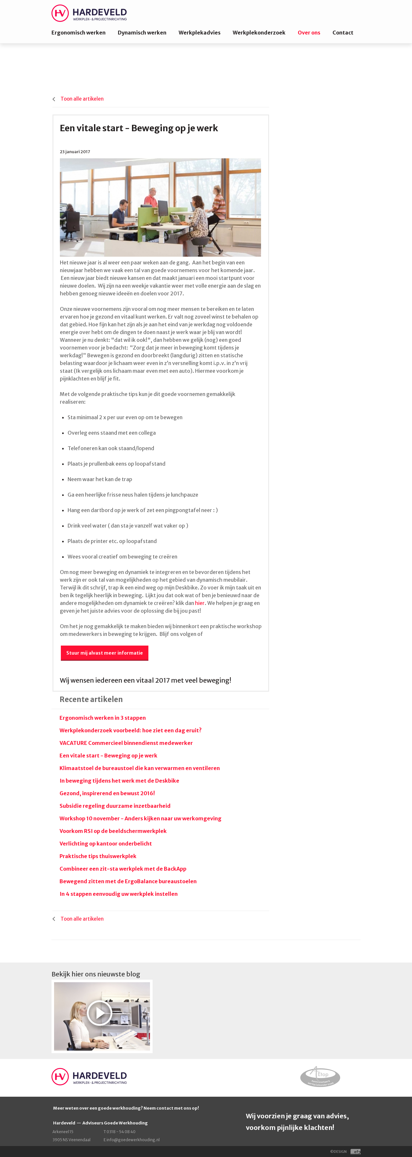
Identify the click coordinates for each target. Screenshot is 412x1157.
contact (165, 1108)
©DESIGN (345, 1151)
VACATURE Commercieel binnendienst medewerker (126, 743)
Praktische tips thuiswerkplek (98, 856)
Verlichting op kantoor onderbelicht (106, 843)
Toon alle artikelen (82, 99)
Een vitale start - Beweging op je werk (108, 755)
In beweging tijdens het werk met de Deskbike (119, 780)
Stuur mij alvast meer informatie (104, 653)
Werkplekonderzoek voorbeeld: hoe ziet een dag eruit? (131, 730)
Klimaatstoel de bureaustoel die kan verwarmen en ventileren (140, 768)
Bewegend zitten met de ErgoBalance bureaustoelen (128, 881)
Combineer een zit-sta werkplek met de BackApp (123, 868)
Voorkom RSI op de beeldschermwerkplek (113, 831)
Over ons (309, 32)
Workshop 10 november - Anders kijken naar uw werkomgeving (140, 818)
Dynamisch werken (142, 32)
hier (200, 603)
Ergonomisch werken (79, 32)
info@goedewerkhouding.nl (133, 1139)
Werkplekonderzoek (259, 32)
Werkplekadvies (199, 32)
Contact (342, 32)
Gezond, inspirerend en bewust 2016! (107, 793)
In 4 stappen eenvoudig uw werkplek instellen (119, 894)
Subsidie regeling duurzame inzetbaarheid (115, 806)
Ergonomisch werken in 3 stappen (103, 718)
